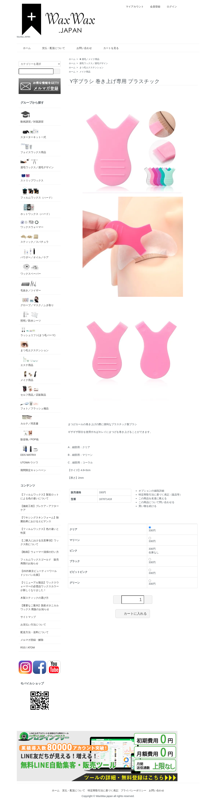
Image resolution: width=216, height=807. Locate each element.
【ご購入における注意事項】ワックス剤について (39, 542)
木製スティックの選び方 (34, 597)
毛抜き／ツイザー (30, 286)
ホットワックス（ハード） (35, 209)
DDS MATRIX (29, 450)
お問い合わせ (81, 48)
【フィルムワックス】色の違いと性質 (39, 530)
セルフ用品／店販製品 (33, 391)
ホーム (24, 48)
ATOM (31, 647)
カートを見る (108, 48)
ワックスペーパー (30, 269)
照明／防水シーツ (30, 316)
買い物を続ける (147, 506)
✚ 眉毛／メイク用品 (89, 59)
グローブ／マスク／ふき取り (37, 301)
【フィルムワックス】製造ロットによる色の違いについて (39, 496)
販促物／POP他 (29, 435)
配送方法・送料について (34, 632)
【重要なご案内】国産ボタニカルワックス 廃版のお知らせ (39, 607)
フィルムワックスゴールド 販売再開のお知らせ (39, 561)
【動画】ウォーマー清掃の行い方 (39, 551)
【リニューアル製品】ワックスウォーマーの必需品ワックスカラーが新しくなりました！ (39, 586)
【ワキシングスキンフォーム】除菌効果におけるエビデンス (39, 519)
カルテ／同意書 (29, 419)
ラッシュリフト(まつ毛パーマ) (37, 331)
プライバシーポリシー (133, 790)
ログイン (170, 6)
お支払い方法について (33, 624)
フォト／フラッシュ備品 (34, 405)
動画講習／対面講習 (31, 116)
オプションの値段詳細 (151, 490)
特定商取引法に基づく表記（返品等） (160, 494)
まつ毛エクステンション (91, 67)
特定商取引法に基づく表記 (103, 790)
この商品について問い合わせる (156, 502)
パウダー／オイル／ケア (34, 253)
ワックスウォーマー (31, 224)
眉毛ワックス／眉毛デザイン (93, 63)
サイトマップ (28, 616)
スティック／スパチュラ (34, 238)
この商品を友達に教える (153, 498)
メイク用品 (84, 71)
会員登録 (153, 6)
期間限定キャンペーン (33, 470)
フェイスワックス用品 (33, 148)
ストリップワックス (31, 177)
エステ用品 (29, 361)
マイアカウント (133, 6)
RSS (23, 647)
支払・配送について (51, 48)
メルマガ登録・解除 (31, 639)
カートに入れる (132, 613)
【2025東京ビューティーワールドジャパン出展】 (38, 573)
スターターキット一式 (33, 133)
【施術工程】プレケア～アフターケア (39, 508)
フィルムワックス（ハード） (37, 192)
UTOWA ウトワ (29, 462)
